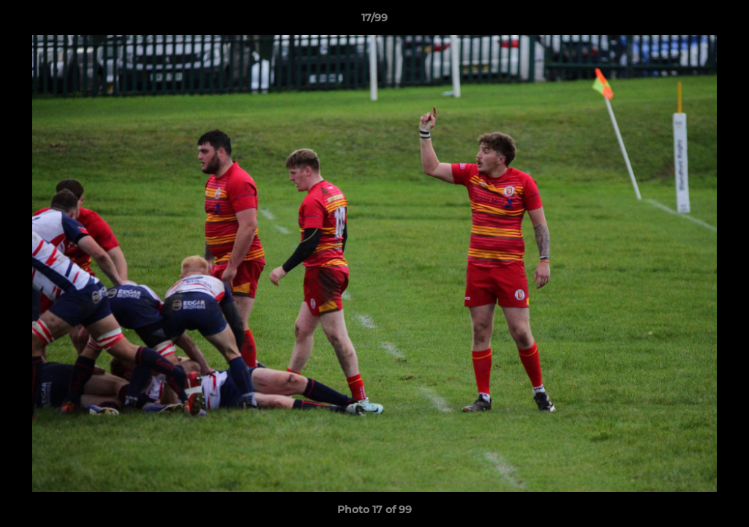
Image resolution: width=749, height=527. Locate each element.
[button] (722, 21)
